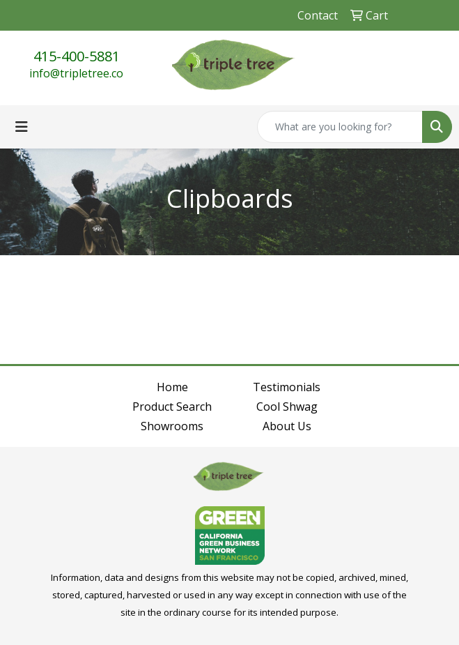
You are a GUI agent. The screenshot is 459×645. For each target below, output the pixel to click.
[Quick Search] (340, 127)
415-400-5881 (76, 56)
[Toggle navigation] (21, 127)
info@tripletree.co (76, 73)
